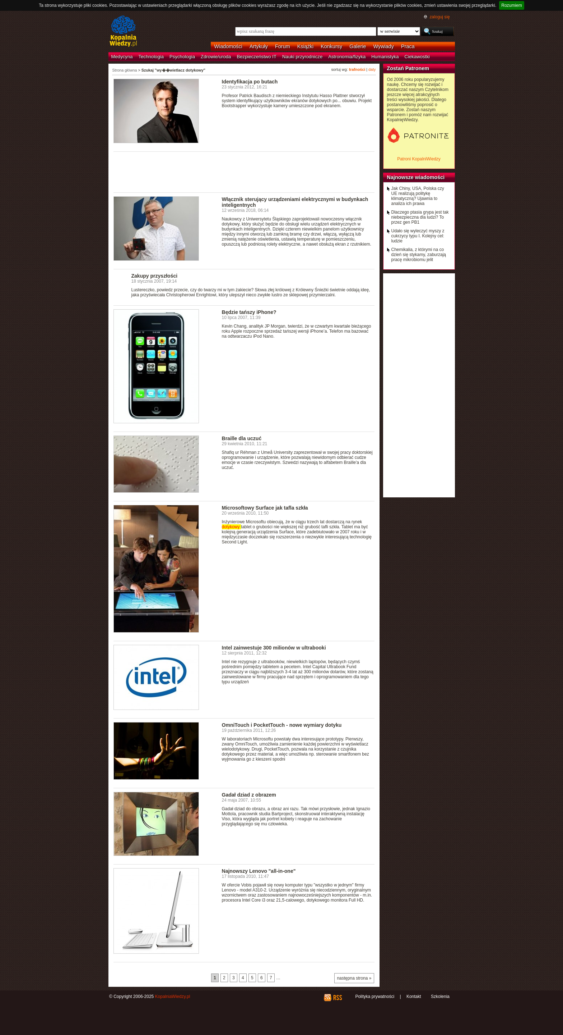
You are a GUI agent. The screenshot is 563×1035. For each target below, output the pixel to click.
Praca (408, 46)
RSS (337, 997)
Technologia (151, 56)
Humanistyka (385, 56)
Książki (305, 46)
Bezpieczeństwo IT (256, 56)
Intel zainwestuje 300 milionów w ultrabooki (274, 648)
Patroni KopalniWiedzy (419, 158)
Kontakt (413, 996)
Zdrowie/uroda (216, 56)
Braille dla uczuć (242, 438)
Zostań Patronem (408, 68)
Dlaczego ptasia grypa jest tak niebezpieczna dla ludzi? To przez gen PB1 (420, 217)
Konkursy (331, 46)
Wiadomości (228, 46)
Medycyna (122, 56)
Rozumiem (511, 5)
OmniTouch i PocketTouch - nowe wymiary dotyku (282, 725)
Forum (282, 46)
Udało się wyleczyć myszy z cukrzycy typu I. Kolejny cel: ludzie (418, 235)
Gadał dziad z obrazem (249, 795)
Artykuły (259, 46)
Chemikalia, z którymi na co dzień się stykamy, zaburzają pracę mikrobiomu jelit (418, 254)
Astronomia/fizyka (347, 56)
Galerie (357, 46)
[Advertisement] (244, 171)
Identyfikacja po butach (250, 82)
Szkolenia (440, 996)
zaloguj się (439, 16)
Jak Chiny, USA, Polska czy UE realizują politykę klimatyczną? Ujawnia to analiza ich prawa (417, 196)
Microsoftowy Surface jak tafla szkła (265, 508)
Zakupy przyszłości (154, 276)
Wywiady (383, 46)
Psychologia (182, 56)
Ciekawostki (417, 56)
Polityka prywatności (374, 996)
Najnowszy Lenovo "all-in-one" (259, 871)
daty (372, 69)
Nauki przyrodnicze (302, 56)
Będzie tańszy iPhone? (249, 312)
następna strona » (354, 978)
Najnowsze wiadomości (416, 177)
